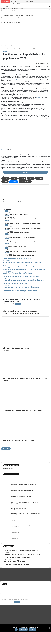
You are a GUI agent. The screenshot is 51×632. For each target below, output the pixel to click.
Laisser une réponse (6, 448)
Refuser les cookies (23, 629)
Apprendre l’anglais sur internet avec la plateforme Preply (21, 219)
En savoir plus (32, 629)
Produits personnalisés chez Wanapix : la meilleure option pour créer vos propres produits (18, 15)
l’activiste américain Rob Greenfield (14, 107)
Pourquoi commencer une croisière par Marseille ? (10, 13)
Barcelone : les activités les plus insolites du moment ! (11, 20)
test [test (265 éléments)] (40, 589)
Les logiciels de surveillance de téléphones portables (20, 237)
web (3, 170)
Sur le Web (9, 48)
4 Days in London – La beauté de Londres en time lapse (23, 554)
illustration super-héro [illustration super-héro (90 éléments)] (40, 587)
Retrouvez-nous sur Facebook (8, 468)
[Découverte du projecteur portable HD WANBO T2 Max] (6, 492)
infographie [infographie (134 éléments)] (5, 589)
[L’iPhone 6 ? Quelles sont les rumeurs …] (25, 334)
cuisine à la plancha (27, 165)
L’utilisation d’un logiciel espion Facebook (17, 232)
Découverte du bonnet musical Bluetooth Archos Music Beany (24, 519)
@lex (4, 200)
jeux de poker (38, 97)
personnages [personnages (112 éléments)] (19, 589)
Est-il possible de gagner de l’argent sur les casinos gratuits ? (23, 228)
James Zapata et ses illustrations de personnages (21, 551)
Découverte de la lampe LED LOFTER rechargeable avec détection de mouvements (28, 525)
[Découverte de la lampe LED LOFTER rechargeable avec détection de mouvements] (6, 526)
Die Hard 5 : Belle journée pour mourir (17, 558)
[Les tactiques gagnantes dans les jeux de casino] (6, 498)
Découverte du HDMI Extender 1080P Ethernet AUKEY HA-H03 (24, 536)
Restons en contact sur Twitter (11, 473)
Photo (2, 45)
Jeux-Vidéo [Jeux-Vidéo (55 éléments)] (11, 589)
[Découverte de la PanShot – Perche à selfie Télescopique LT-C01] (6, 532)
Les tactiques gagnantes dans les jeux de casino (10, 6)
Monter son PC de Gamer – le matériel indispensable (20, 251)
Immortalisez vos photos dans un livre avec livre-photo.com (22, 242)
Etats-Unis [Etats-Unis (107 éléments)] (20, 587)
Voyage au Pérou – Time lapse (14, 561)
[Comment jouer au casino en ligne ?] (6, 510)
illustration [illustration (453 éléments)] (30, 587)
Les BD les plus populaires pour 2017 (16, 246)
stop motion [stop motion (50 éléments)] (30, 589)
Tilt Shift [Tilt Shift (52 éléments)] (43, 589)
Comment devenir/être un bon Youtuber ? (17, 214)
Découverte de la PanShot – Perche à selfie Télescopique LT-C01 (24, 531)
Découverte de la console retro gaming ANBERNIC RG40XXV (21, 1)
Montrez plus (26, 172)
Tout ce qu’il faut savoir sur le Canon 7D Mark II (19, 441)
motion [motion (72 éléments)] (14, 589)
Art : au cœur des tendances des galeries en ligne (10, 22)
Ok (16, 629)
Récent (4, 480)
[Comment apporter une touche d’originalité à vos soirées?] (25, 396)
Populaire (5, 483)
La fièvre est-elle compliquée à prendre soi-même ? (20, 255)
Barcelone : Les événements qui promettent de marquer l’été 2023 (13, 8)
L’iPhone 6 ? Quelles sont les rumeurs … (16, 348)
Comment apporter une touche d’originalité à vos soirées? (22, 410)
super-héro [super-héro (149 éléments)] (35, 589)
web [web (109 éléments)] (18, 590)
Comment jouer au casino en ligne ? (8, 10)
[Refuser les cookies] (49, 628)
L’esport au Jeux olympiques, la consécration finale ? (11, 17)
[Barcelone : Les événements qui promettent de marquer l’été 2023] (6, 504)
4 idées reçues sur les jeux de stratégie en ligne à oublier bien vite (24, 223)
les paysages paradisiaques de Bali (19, 79)
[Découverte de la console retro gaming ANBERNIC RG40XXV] (6, 486)
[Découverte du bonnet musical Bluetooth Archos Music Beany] (6, 521)
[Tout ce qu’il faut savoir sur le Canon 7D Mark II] (25, 427)
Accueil (4, 48)
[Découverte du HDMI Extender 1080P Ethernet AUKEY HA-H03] (6, 538)
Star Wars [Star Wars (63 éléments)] (25, 589)
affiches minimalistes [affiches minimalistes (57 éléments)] (6, 587)
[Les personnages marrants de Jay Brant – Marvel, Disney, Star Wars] (6, 515)
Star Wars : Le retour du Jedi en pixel (16, 564)
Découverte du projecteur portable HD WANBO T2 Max (11, 3)
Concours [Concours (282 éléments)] (14, 587)
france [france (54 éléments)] (24, 587)
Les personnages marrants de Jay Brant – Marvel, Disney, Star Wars (25, 513)
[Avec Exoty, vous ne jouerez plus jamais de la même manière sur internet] (25, 364)
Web (13, 48)
